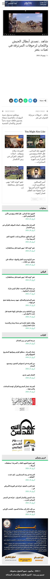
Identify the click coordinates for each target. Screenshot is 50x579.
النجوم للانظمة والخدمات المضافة (19, 575)
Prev (41, 199)
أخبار (42, 137)
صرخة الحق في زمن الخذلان (25, 341)
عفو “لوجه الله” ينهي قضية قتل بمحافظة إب (20, 248)
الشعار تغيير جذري (29, 375)
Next (34, 199)
